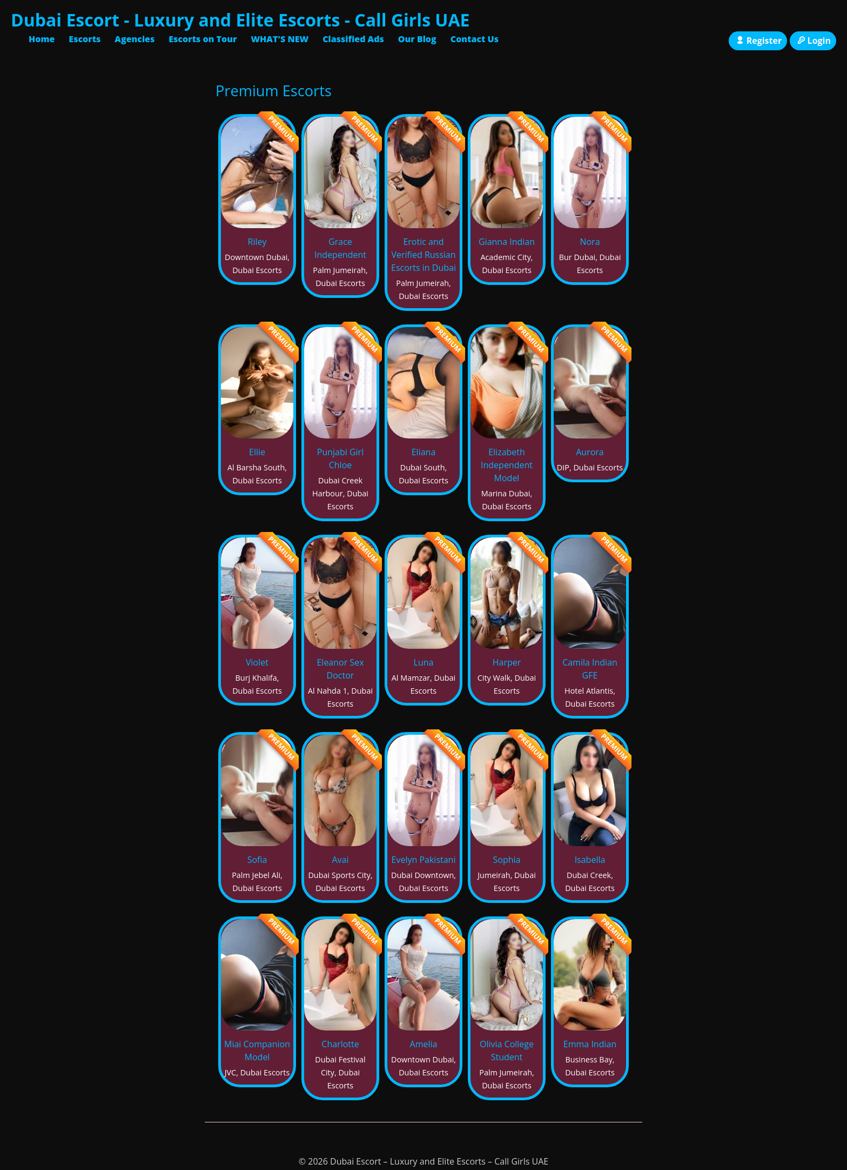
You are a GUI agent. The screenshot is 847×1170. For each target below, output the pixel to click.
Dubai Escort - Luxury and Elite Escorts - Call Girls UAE (240, 19)
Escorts (84, 39)
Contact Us (475, 39)
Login (813, 40)
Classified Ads (353, 39)
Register (758, 40)
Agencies (134, 39)
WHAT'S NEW (279, 39)
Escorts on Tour (203, 39)
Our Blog (417, 39)
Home (42, 39)
